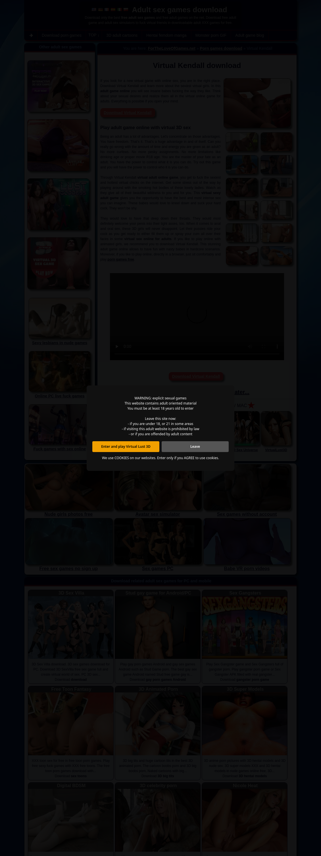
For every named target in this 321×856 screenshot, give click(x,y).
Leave (195, 446)
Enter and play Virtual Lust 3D (126, 446)
